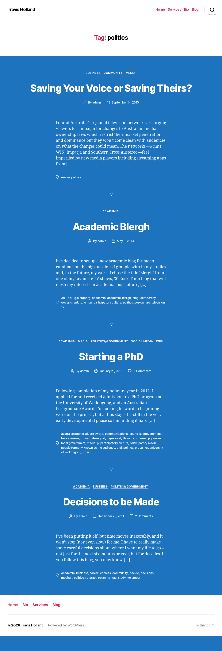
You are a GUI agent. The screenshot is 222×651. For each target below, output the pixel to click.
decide (135, 588)
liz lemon (86, 317)
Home (160, 9)
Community (114, 73)
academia (99, 312)
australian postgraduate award (82, 449)
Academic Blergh (111, 240)
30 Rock (67, 312)
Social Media (143, 356)
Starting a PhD (111, 370)
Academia (110, 226)
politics (76, 191)
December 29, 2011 (111, 531)
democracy (150, 312)
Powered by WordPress (67, 640)
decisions (148, 588)
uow (86, 467)
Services (174, 9)
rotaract (91, 592)
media (65, 191)
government (69, 317)
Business (92, 73)
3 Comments (143, 386)
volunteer (134, 592)
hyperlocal (114, 453)
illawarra (129, 453)
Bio (186, 9)
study (122, 592)
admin (96, 117)
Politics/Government (109, 356)
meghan (66, 592)
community (121, 588)
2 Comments (145, 531)
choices (106, 588)
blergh (127, 312)
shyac (112, 592)
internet (142, 453)
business (82, 588)
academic (115, 312)
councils (135, 449)
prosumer (143, 462)
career (94, 588)
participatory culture (108, 317)
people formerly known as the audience (89, 462)
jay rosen (155, 453)
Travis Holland (22, 9)
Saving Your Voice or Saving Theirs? (111, 94)
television (68, 322)
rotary (102, 592)
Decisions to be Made (111, 516)
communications (116, 449)
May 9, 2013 (125, 255)
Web (162, 356)
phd (120, 462)
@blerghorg (83, 312)
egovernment (152, 449)
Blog (195, 9)
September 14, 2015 (125, 117)
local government (73, 458)
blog (137, 312)
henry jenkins (70, 453)
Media (132, 73)
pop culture (144, 317)
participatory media (145, 458)
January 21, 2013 (111, 386)
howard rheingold (93, 453)
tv (77, 322)
